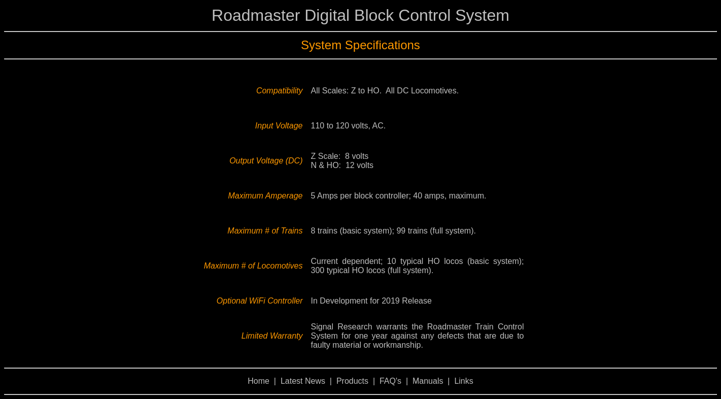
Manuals (428, 381)
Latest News (303, 381)
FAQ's (390, 381)
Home (258, 381)
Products (352, 381)
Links (463, 381)
